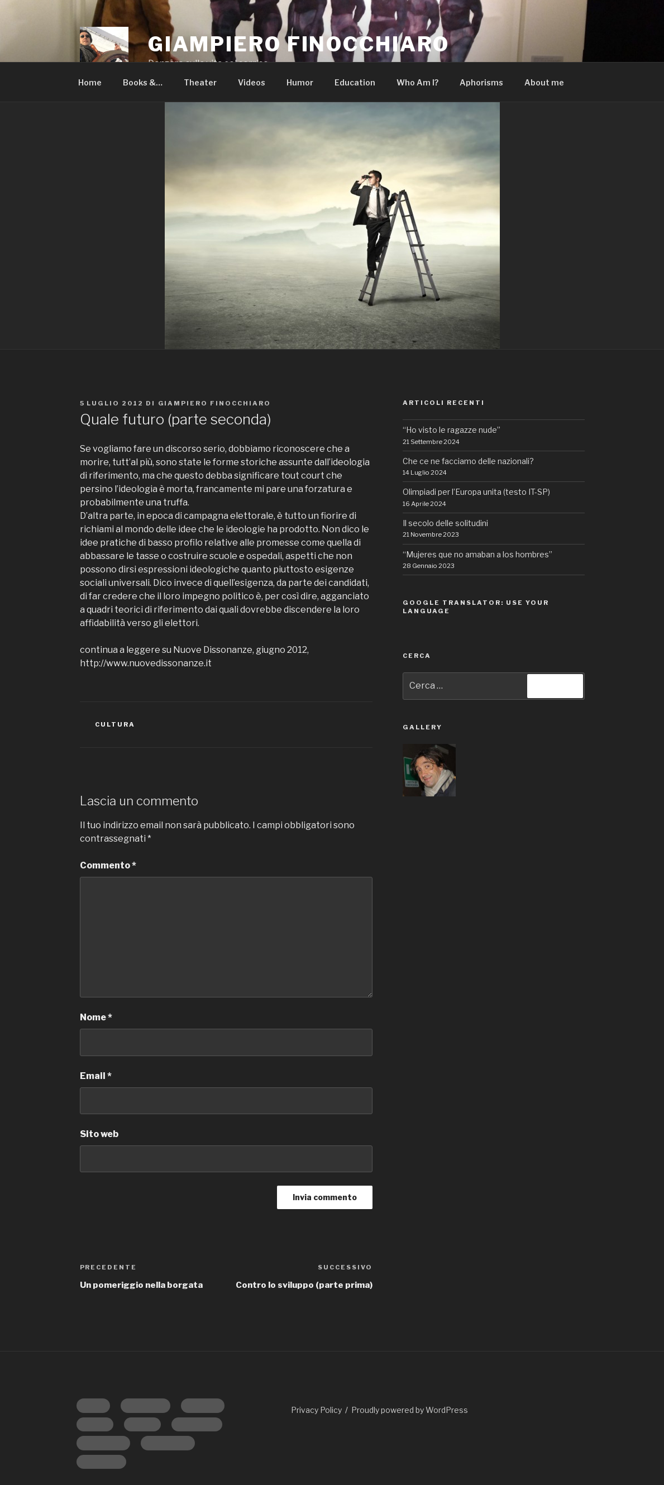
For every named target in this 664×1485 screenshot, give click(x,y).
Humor (299, 82)
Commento (108, 865)
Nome (96, 1017)
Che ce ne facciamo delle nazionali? (468, 461)
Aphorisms (481, 82)
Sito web (99, 1134)
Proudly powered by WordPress (409, 1410)
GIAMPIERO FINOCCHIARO (299, 44)
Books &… (143, 82)
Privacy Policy (316, 1410)
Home (90, 82)
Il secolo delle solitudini (445, 523)
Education (355, 82)
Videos (251, 82)
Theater (200, 82)
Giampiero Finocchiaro (214, 403)
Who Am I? (417, 82)
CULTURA (115, 724)
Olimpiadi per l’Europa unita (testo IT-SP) (476, 491)
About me (544, 82)
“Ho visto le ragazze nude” (451, 429)
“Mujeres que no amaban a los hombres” (477, 554)
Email (96, 1076)
